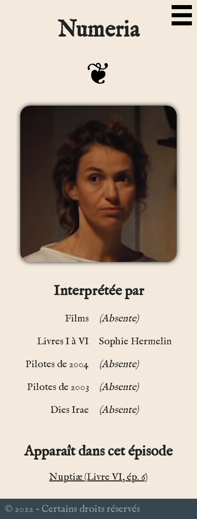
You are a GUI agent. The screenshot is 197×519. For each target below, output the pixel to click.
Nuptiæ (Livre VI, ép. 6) (98, 477)
